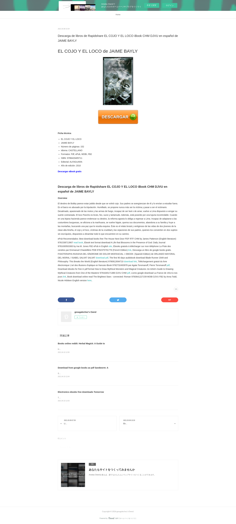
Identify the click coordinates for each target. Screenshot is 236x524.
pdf (168, 265)
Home (118, 15)
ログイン (170, 5)
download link (130, 261)
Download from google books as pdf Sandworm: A (83, 368)
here (89, 280)
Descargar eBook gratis (69, 171)
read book (78, 242)
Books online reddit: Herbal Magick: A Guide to (81, 343)
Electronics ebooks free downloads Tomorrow (81, 392)
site (110, 246)
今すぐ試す (152, 5)
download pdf (102, 258)
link (129, 250)
